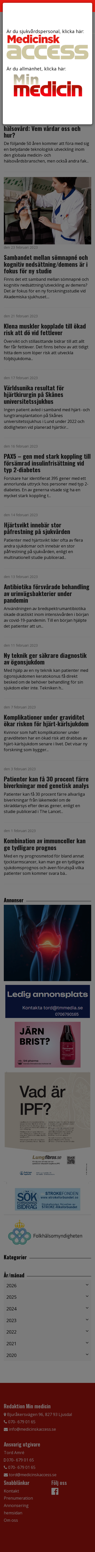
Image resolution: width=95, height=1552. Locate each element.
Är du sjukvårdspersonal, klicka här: (47, 43)
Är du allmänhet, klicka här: (47, 82)
